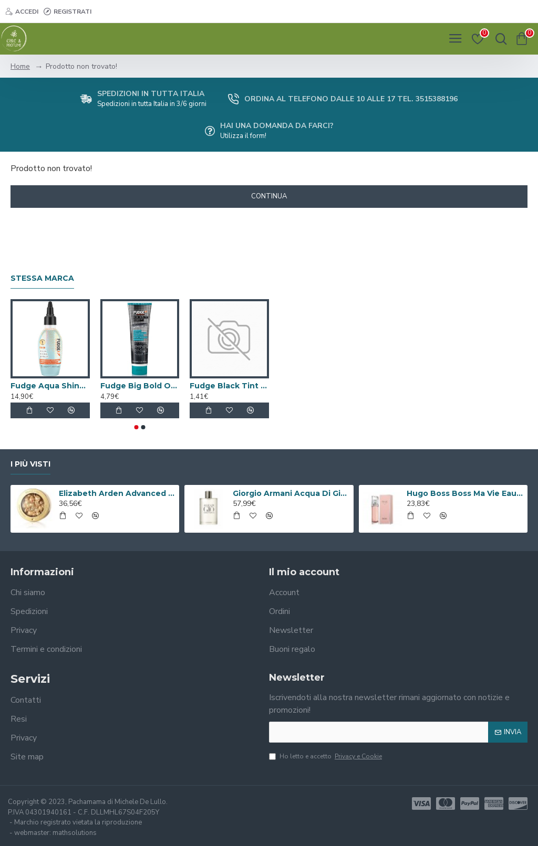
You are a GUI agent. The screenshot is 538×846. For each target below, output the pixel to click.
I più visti (30, 464)
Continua (269, 196)
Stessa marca (42, 278)
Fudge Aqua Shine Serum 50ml (50, 385)
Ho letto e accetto (326, 756)
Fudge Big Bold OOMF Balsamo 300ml (140, 385)
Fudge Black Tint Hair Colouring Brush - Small (229, 385)
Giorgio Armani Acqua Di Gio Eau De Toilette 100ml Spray (291, 493)
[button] (136, 427)
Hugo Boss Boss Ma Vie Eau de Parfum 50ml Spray (465, 493)
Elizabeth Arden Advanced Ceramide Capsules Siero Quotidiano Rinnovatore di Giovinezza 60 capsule (117, 493)
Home (20, 66)
